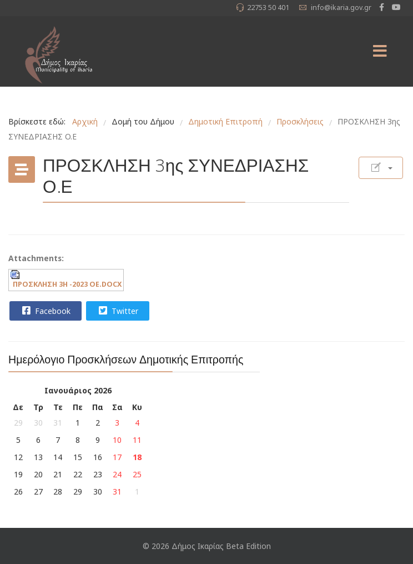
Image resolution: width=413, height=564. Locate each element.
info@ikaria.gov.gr (341, 7)
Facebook (44, 310)
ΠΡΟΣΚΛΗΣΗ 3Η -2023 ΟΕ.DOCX (67, 284)
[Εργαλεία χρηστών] (381, 168)
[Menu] (380, 51)
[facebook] (381, 7)
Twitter (117, 310)
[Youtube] (396, 7)
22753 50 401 (268, 7)
